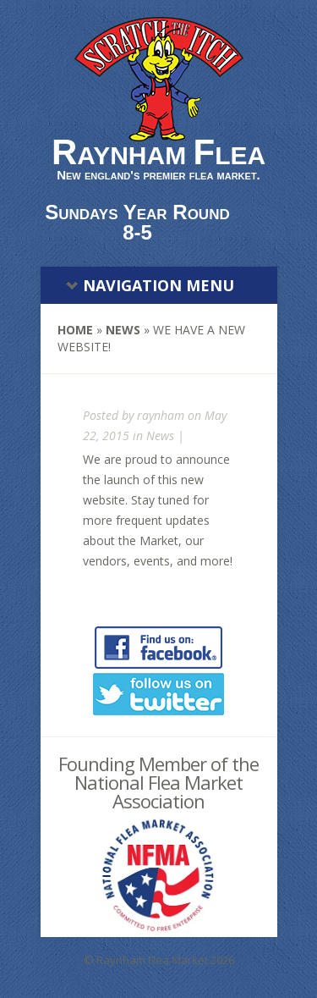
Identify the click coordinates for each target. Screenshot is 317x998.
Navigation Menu (150, 285)
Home (75, 330)
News (123, 330)
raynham (160, 415)
